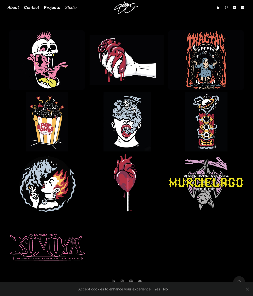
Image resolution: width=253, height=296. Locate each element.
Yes (157, 289)
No (165, 289)
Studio (71, 7)
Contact (31, 7)
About (13, 7)
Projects (52, 7)
